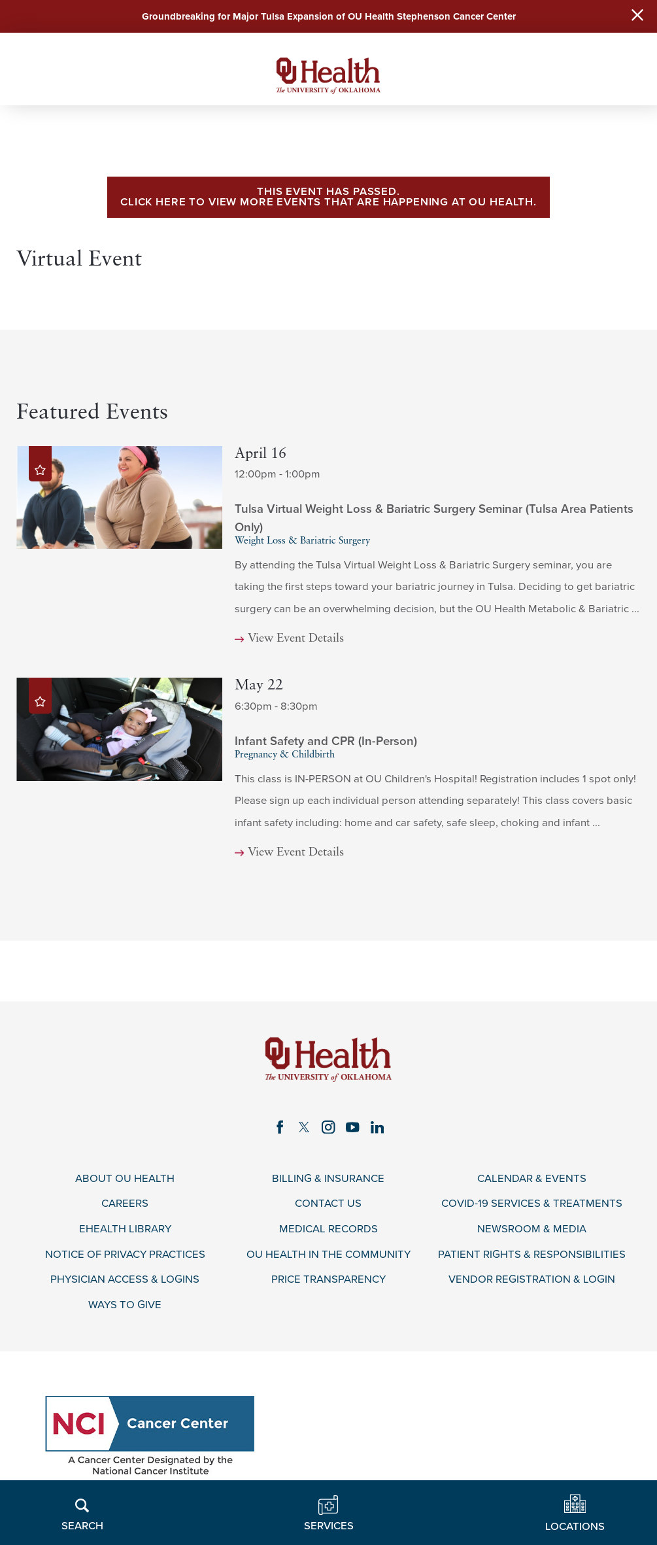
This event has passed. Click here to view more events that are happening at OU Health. (328, 197)
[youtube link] (353, 1127)
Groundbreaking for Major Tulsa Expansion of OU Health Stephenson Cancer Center (328, 16)
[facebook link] (280, 1127)
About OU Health (125, 1178)
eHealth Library (125, 1229)
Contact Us (328, 1204)
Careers (124, 1204)
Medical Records (328, 1229)
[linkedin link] (377, 1127)
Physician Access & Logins (124, 1280)
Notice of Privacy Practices (125, 1254)
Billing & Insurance (328, 1178)
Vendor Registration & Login (531, 1280)
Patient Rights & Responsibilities (532, 1254)
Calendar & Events (531, 1178)
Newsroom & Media (531, 1229)
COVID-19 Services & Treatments (531, 1204)
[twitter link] (304, 1127)
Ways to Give (124, 1304)
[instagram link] (328, 1127)
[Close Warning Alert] (637, 16)
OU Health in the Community (328, 1254)
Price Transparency (328, 1280)
